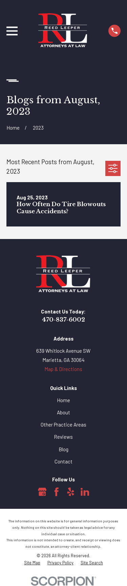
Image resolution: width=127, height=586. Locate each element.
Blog (63, 449)
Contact (63, 461)
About (63, 412)
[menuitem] (32, 562)
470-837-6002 (63, 319)
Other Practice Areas (63, 424)
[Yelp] (70, 491)
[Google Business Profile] (42, 491)
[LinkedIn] (85, 491)
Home (63, 400)
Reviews (63, 437)
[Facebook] (56, 491)
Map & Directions (63, 369)
